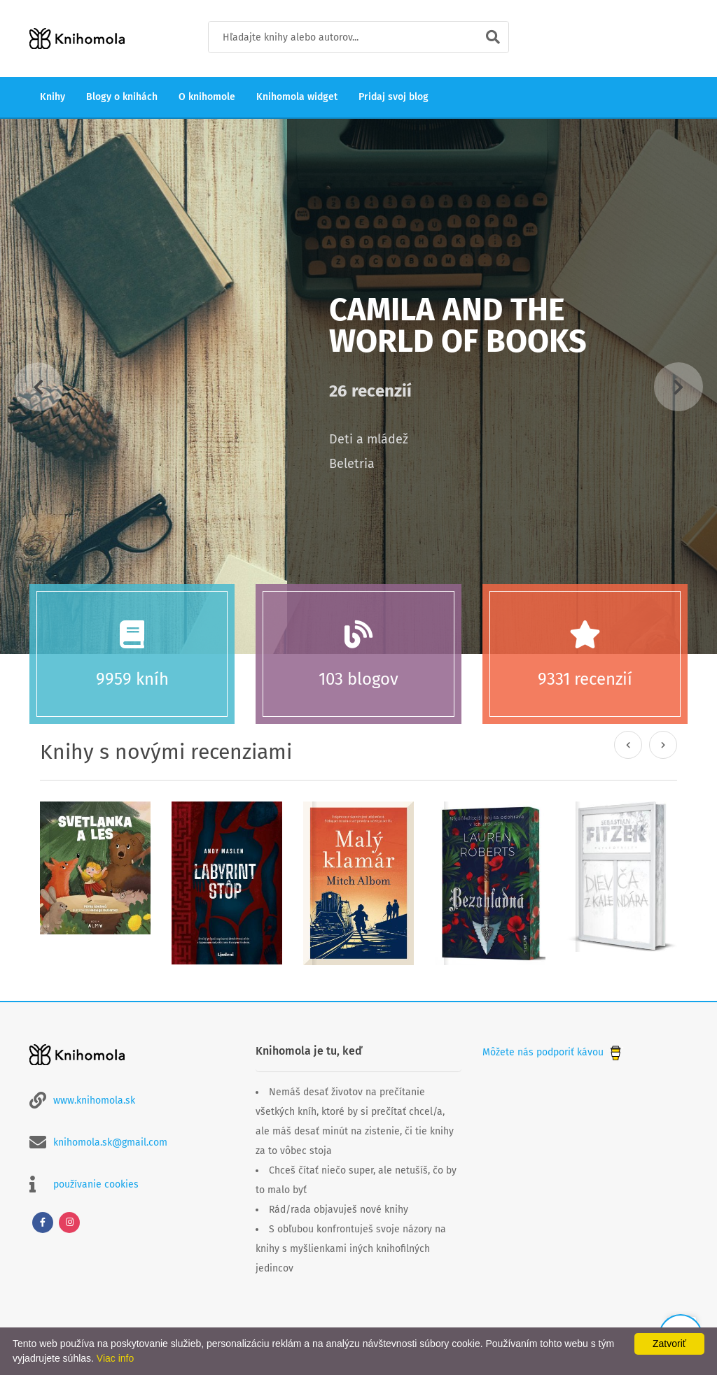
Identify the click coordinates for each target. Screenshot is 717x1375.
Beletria (352, 463)
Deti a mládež (368, 439)
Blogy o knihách (122, 97)
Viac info (115, 1358)
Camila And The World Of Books (458, 325)
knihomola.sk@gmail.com (110, 1142)
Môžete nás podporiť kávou (553, 1052)
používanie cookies (96, 1184)
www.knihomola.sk (94, 1100)
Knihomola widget (296, 97)
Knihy (52, 97)
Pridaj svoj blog (393, 97)
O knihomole (207, 97)
